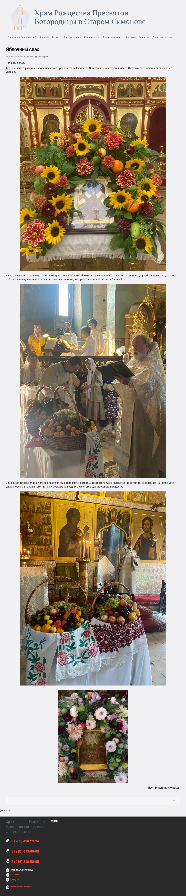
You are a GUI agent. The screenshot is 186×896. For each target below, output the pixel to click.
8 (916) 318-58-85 (25, 862)
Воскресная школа (112, 37)
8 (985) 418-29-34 (25, 841)
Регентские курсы (162, 37)
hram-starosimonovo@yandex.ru (21, 887)
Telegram (15, 879)
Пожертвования (72, 37)
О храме (56, 37)
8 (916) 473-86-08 (25, 851)
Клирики (44, 37)
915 (30, 56)
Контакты (130, 37)
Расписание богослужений (22, 37)
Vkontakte (15, 875)
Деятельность (91, 37)
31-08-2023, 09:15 (15, 56)
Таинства (144, 37)
